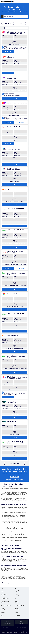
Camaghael (16, 597)
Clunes (15, 599)
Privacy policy (21, 623)
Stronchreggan (17, 615)
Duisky (2, 602)
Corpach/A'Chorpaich (5, 601)
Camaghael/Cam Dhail (5, 598)
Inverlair (16, 606)
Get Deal (8, 51)
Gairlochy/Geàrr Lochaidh (19, 605)
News (8, 625)
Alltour (2, 591)
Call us (21, 23)
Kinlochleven (16, 609)
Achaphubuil (16, 588)
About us (7, 621)
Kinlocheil (3, 609)
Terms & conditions (7, 623)
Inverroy (16, 608)
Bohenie (16, 594)
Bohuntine (3, 595)
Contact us (21, 621)
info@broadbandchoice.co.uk (11, 627)
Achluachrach (3, 590)
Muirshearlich (3, 612)
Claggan (2, 599)
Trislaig (15, 616)
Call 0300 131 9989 (14, 476)
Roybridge (16, 612)
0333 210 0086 (23, 627)
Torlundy (2, 616)
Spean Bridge (17, 613)
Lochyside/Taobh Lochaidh (19, 611)
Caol (15, 598)
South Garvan (3, 613)
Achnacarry (16, 590)
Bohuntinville (16, 595)
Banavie (2, 592)
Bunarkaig (3, 597)
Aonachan (16, 591)
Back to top (5, 582)
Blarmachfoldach (4, 594)
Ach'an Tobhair (4, 588)
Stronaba (2, 615)
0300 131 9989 (21, 51)
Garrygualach (3, 606)
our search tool (9, 500)
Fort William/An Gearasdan (6, 605)
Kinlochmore (3, 611)
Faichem (16, 602)
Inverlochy (3, 608)
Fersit (15, 604)
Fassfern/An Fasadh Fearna (6, 604)
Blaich (15, 592)
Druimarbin (16, 601)
